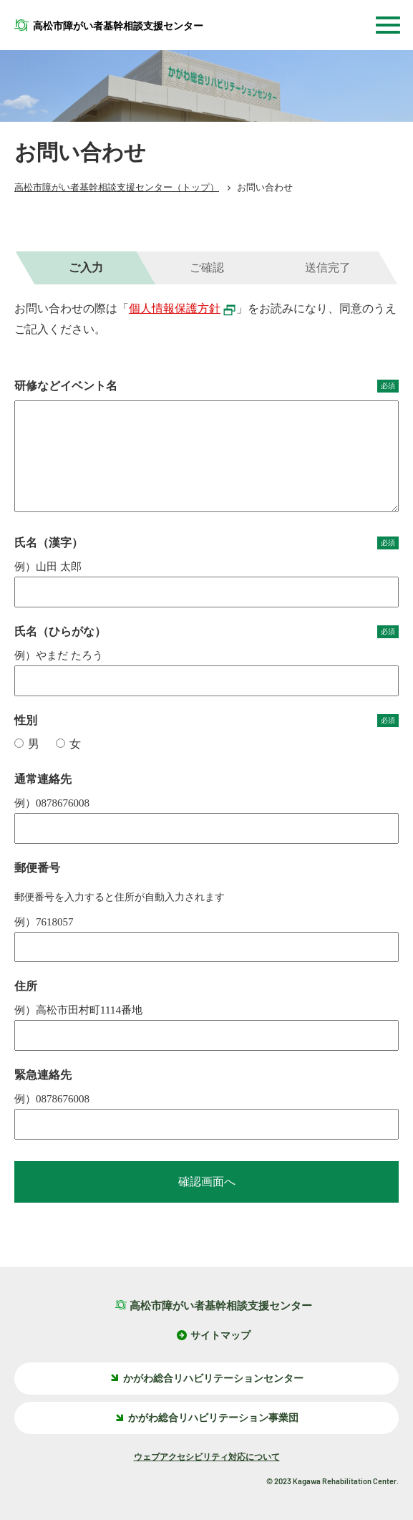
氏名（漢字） (206, 543)
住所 (25, 986)
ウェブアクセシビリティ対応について (207, 1457)
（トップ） (116, 187)
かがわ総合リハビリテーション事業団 (205, 1417)
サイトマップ (220, 1335)
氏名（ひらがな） (206, 631)
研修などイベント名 (206, 386)
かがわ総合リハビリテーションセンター (205, 1378)
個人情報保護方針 (182, 308)
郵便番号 (37, 868)
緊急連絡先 (43, 1075)
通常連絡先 (43, 779)
